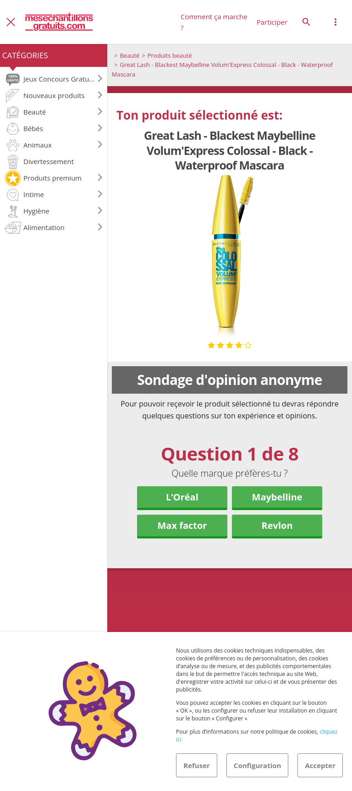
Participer (272, 22)
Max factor (182, 525)
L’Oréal (182, 497)
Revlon (277, 525)
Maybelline (277, 497)
